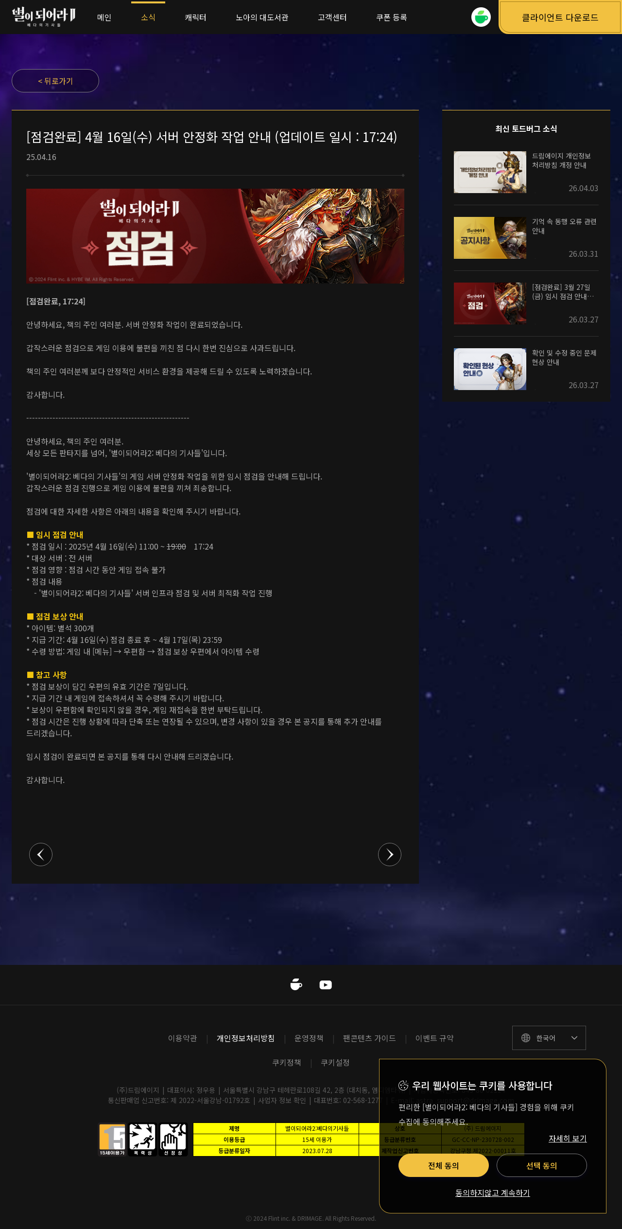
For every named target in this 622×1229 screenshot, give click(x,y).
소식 (148, 17)
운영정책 (309, 1038)
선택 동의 (541, 1165)
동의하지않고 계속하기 (492, 1193)
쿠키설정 (335, 1062)
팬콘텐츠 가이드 (369, 1038)
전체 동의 (443, 1165)
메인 (104, 17)
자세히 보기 (568, 1138)
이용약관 (182, 1038)
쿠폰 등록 (391, 17)
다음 (389, 854)
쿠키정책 (286, 1062)
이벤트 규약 (434, 1038)
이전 (40, 854)
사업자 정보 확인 (282, 1100)
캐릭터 (196, 17)
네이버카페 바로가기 (296, 985)
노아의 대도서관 (262, 17)
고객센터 (332, 17)
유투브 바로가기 (325, 985)
